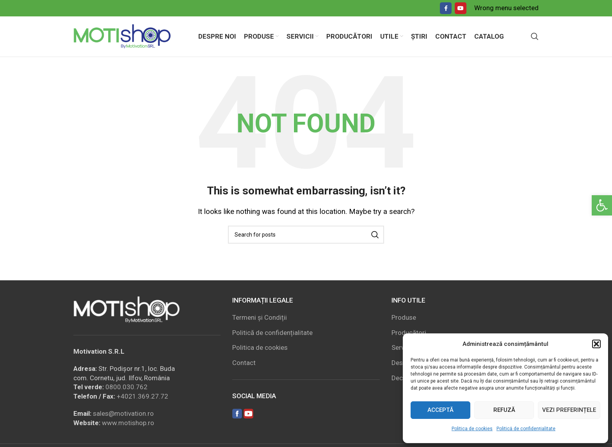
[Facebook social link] (446, 8)
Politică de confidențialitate (525, 428)
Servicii (402, 348)
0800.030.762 (126, 388)
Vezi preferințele (569, 409)
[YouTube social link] (460, 8)
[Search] (535, 37)
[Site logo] (122, 36)
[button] (602, 205)
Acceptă (440, 409)
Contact (244, 363)
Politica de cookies (472, 428)
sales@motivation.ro (123, 414)
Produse (403, 318)
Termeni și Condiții (259, 318)
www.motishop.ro (128, 423)
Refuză (504, 409)
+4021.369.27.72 (142, 397)
